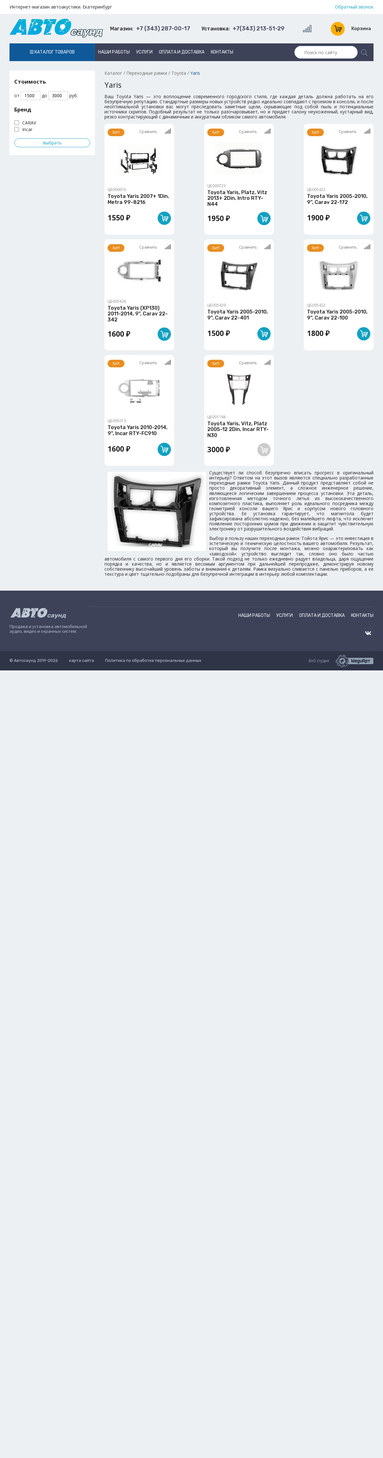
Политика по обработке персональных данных (153, 660)
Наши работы (114, 52)
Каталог (113, 73)
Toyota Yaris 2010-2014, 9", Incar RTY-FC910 (137, 430)
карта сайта (81, 660)
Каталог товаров (52, 52)
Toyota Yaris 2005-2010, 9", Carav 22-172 (337, 199)
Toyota (178, 73)
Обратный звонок (354, 7)
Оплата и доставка (181, 52)
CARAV (29, 123)
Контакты (222, 52)
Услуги (144, 52)
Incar (27, 129)
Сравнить (155, 131)
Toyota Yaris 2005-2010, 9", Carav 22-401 (237, 314)
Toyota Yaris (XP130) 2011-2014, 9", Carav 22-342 (138, 314)
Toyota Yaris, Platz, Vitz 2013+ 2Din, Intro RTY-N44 (237, 198)
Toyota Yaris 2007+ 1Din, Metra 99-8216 (138, 199)
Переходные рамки (146, 73)
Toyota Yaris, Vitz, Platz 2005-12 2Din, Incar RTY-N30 (238, 429)
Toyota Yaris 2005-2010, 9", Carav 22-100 (337, 314)
